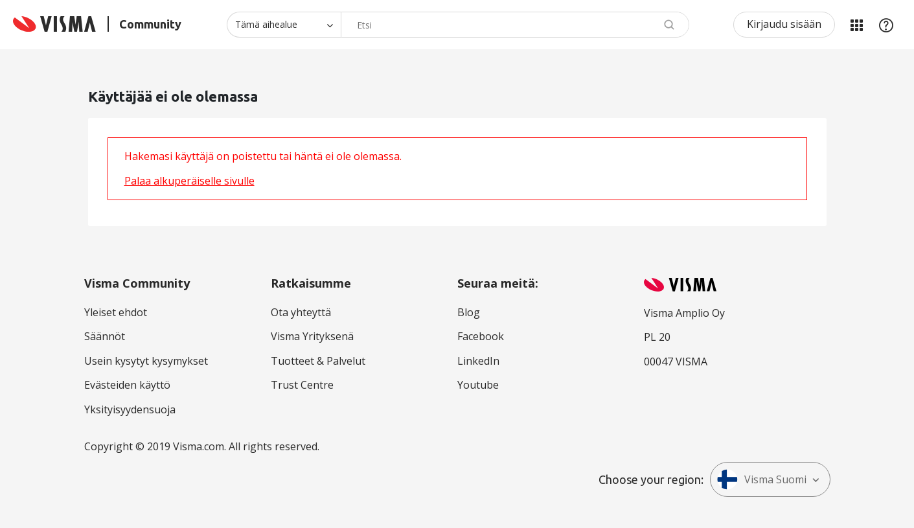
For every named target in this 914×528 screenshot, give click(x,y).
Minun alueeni (856, 25)
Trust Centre (302, 385)
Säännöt (104, 336)
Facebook (480, 336)
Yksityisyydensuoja (130, 409)
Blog (468, 312)
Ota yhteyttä (301, 312)
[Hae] (515, 25)
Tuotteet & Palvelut (318, 361)
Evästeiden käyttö (127, 385)
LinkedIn (478, 361)
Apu (886, 25)
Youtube (478, 385)
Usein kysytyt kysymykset (146, 361)
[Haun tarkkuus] (284, 25)
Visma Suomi (761, 479)
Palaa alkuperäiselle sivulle (189, 181)
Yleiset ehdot (115, 312)
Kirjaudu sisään (784, 24)
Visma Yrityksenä (312, 336)
